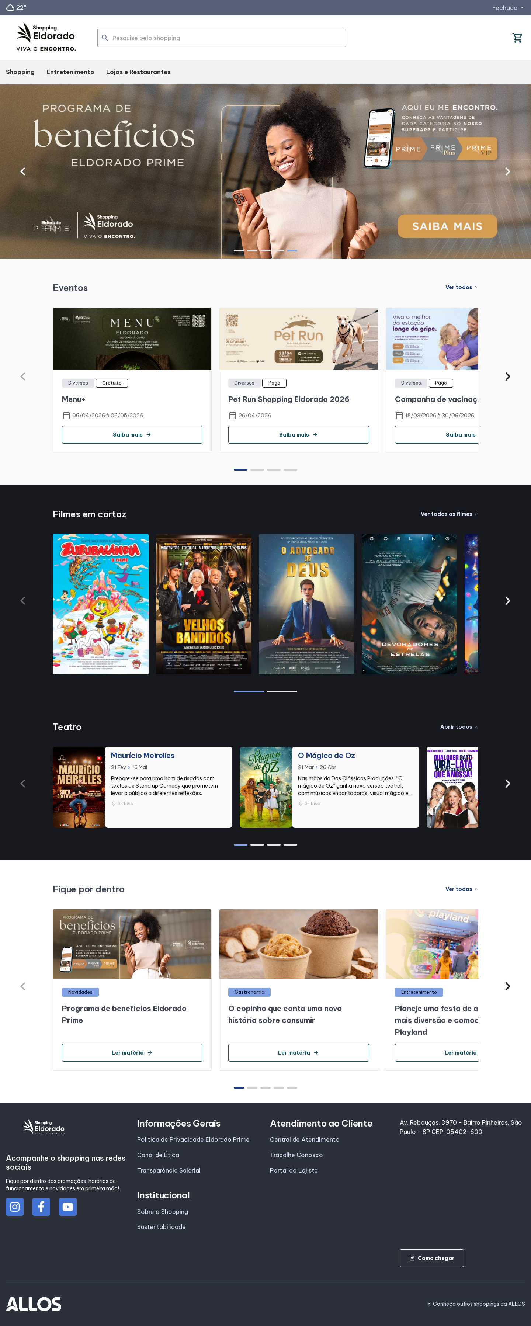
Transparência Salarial (169, 1170)
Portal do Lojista (294, 1170)
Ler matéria (132, 1052)
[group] (265, 171)
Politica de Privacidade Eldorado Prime (193, 1139)
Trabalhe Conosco (296, 1155)
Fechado (508, 7)
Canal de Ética (158, 1155)
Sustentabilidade (161, 1226)
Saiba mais (132, 434)
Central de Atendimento (305, 1139)
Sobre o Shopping (162, 1211)
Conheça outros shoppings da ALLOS (476, 1304)
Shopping (20, 72)
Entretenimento (70, 72)
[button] (23, 171)
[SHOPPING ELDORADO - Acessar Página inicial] (46, 38)
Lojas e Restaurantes (138, 72)
